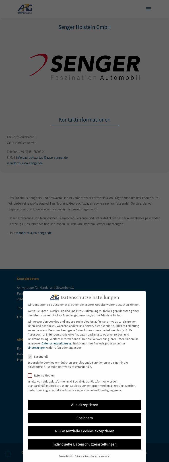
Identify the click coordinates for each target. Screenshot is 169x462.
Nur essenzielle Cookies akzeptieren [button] (84, 434)
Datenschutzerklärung (56, 347)
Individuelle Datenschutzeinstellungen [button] (84, 447)
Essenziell (40, 360)
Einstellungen (36, 351)
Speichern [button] (84, 421)
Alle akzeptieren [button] (84, 408)
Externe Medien (43, 379)
